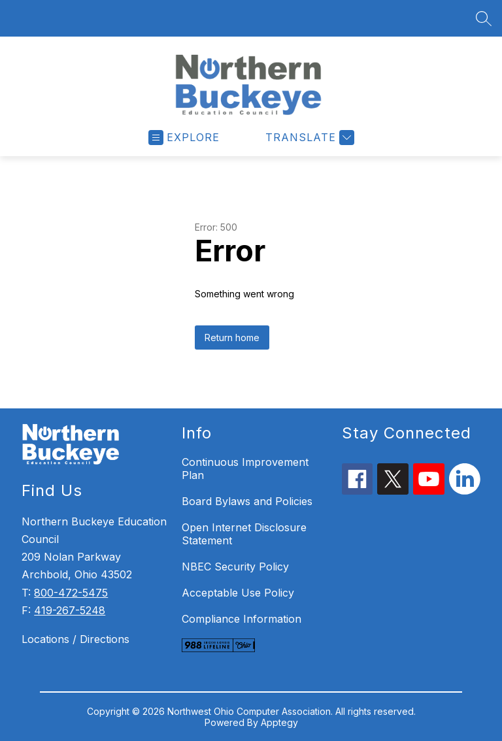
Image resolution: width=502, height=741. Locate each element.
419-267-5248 (69, 610)
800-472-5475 (71, 592)
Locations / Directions (75, 639)
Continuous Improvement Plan (245, 468)
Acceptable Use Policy (238, 592)
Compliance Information (241, 618)
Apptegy (279, 722)
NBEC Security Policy (235, 566)
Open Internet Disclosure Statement (244, 534)
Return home (232, 337)
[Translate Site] (308, 137)
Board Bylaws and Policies (247, 501)
